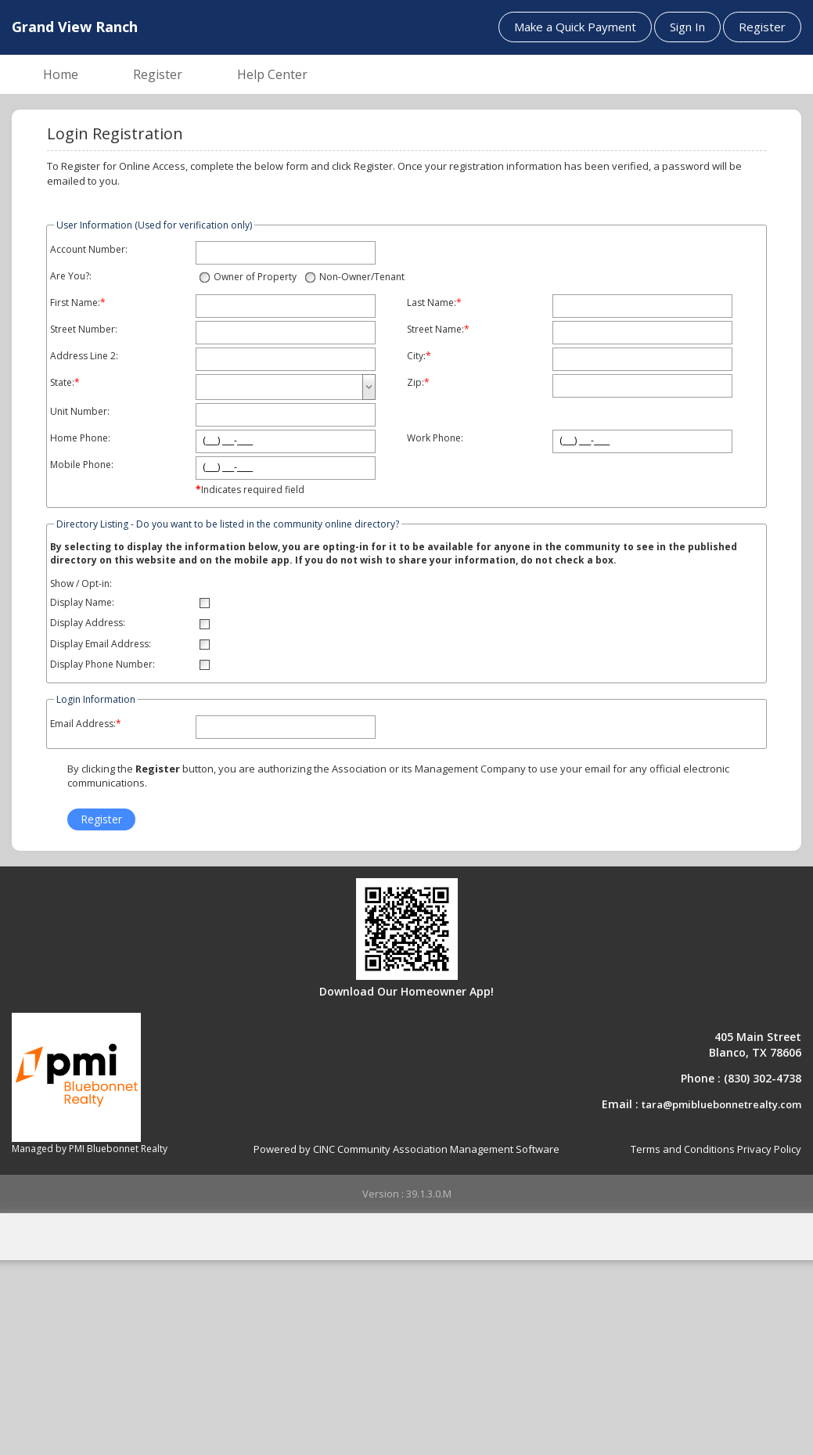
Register (762, 26)
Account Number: (89, 249)
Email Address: (83, 724)
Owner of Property (255, 276)
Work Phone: (435, 438)
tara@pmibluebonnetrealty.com (721, 1104)
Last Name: (431, 303)
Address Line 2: (84, 356)
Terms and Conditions (683, 1149)
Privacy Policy (769, 1149)
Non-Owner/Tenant (362, 276)
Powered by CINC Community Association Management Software (406, 1149)
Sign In (687, 26)
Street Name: (435, 329)
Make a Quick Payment (575, 26)
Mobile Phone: (81, 465)
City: (416, 356)
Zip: (415, 382)
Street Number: (83, 329)
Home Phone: (80, 438)
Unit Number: (80, 411)
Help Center (272, 74)
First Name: (75, 303)
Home (60, 74)
